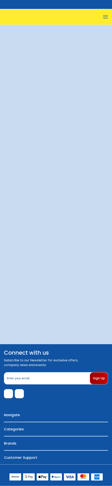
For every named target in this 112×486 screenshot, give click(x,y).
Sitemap (76, 468)
